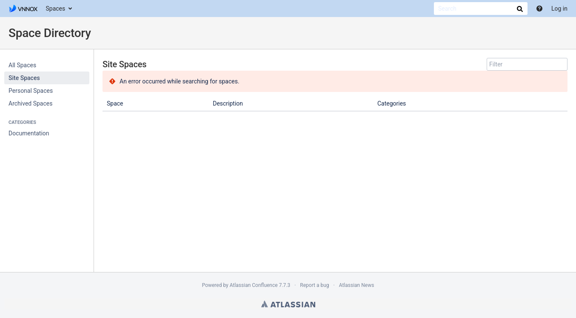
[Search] (481, 8)
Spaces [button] (56, 8)
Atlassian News (356, 285)
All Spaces (22, 65)
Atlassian (288, 303)
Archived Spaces (30, 103)
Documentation (29, 133)
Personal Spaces (31, 90)
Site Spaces (24, 77)
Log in (559, 8)
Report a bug (314, 285)
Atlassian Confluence (254, 285)
